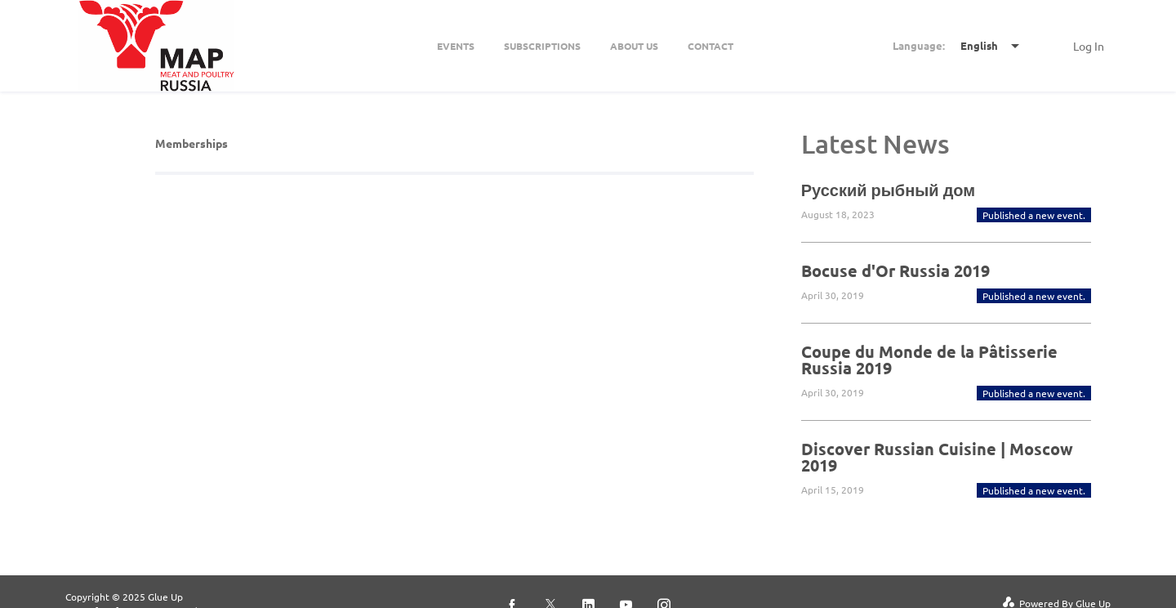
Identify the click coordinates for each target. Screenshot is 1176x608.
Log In (1088, 45)
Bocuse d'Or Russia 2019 (895, 270)
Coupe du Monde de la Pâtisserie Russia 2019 (929, 359)
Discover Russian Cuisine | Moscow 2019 (937, 456)
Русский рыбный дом (888, 189)
